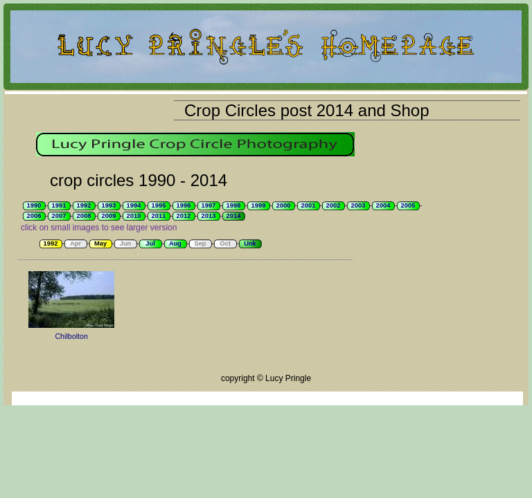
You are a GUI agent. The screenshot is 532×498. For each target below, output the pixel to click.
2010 (134, 215)
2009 (109, 215)
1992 (84, 205)
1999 (258, 205)
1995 (159, 205)
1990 (34, 205)
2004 (383, 205)
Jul (149, 243)
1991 (59, 205)
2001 (308, 205)
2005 (408, 205)
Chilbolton (71, 336)
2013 (209, 215)
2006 (34, 215)
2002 (333, 205)
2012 (184, 215)
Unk (250, 243)
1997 (209, 205)
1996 (184, 205)
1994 (134, 205)
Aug (175, 243)
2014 (234, 215)
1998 (234, 205)
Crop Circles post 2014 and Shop (306, 110)
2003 (358, 205)
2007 (59, 215)
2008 (84, 215)
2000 (283, 205)
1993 (109, 205)
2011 (159, 215)
